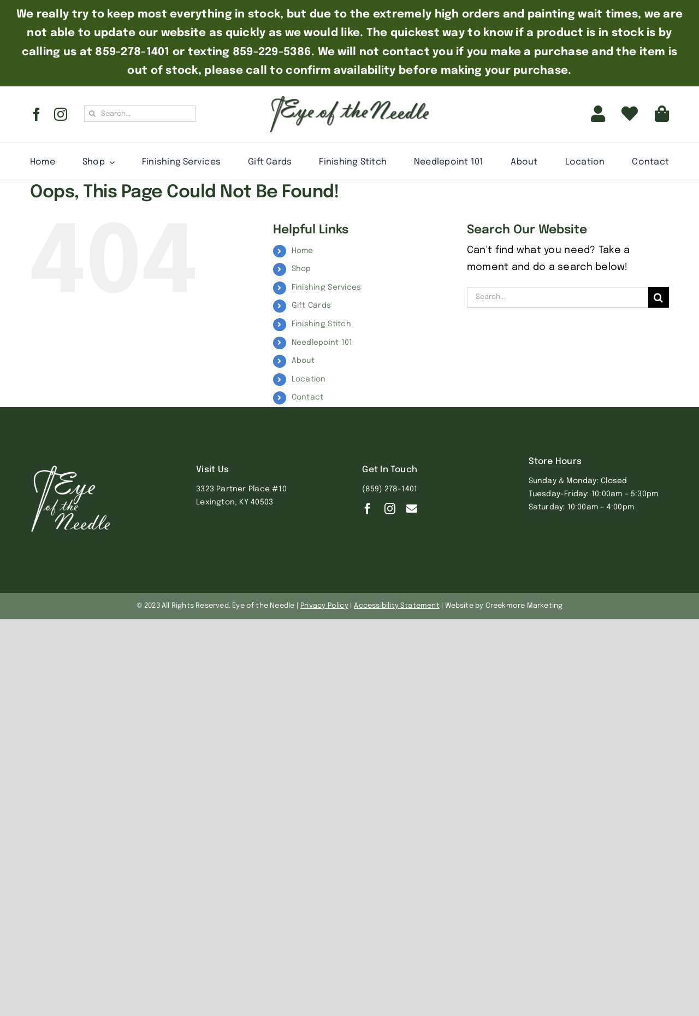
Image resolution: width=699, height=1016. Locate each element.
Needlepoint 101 (322, 343)
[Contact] (411, 508)
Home (302, 251)
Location (309, 379)
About (303, 361)
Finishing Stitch (321, 324)
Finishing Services (327, 287)
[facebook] (36, 114)
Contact (308, 397)
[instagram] (60, 114)
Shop (301, 269)
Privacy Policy (324, 605)
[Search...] (140, 113)
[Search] (92, 113)
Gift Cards (311, 305)
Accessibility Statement (397, 605)
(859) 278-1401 (389, 489)
